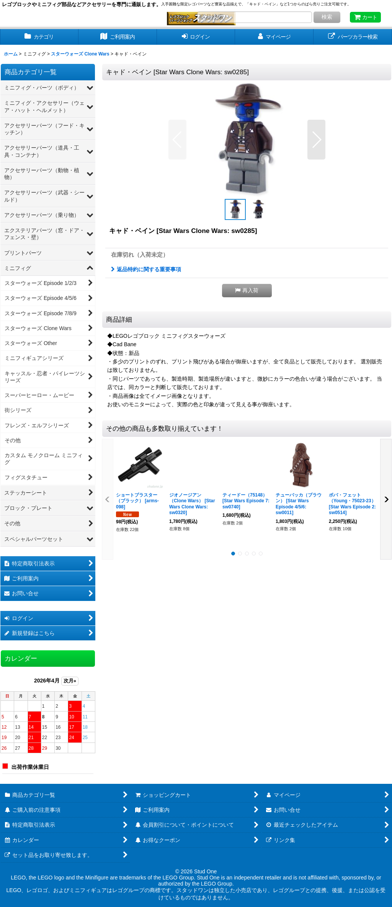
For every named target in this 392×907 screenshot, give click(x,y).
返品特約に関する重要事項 (146, 269)
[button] (177, 140)
